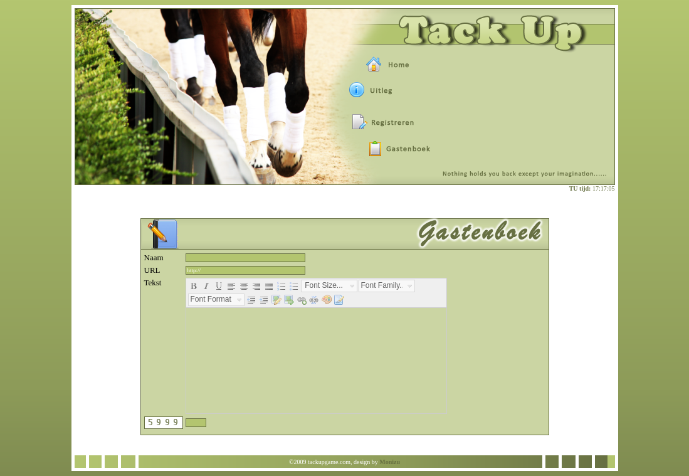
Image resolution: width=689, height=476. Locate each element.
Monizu (389, 461)
